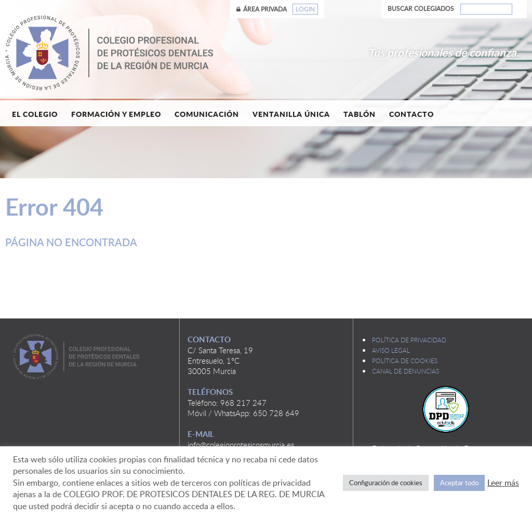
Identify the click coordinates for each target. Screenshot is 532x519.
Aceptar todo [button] (459, 482)
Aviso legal (391, 350)
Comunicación (207, 114)
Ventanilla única (291, 114)
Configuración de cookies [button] (385, 482)
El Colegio (35, 114)
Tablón (359, 114)
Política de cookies (404, 360)
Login (305, 9)
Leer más (503, 482)
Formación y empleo (116, 114)
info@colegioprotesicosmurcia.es (241, 445)
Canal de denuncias (405, 371)
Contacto (411, 114)
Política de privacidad (409, 340)
